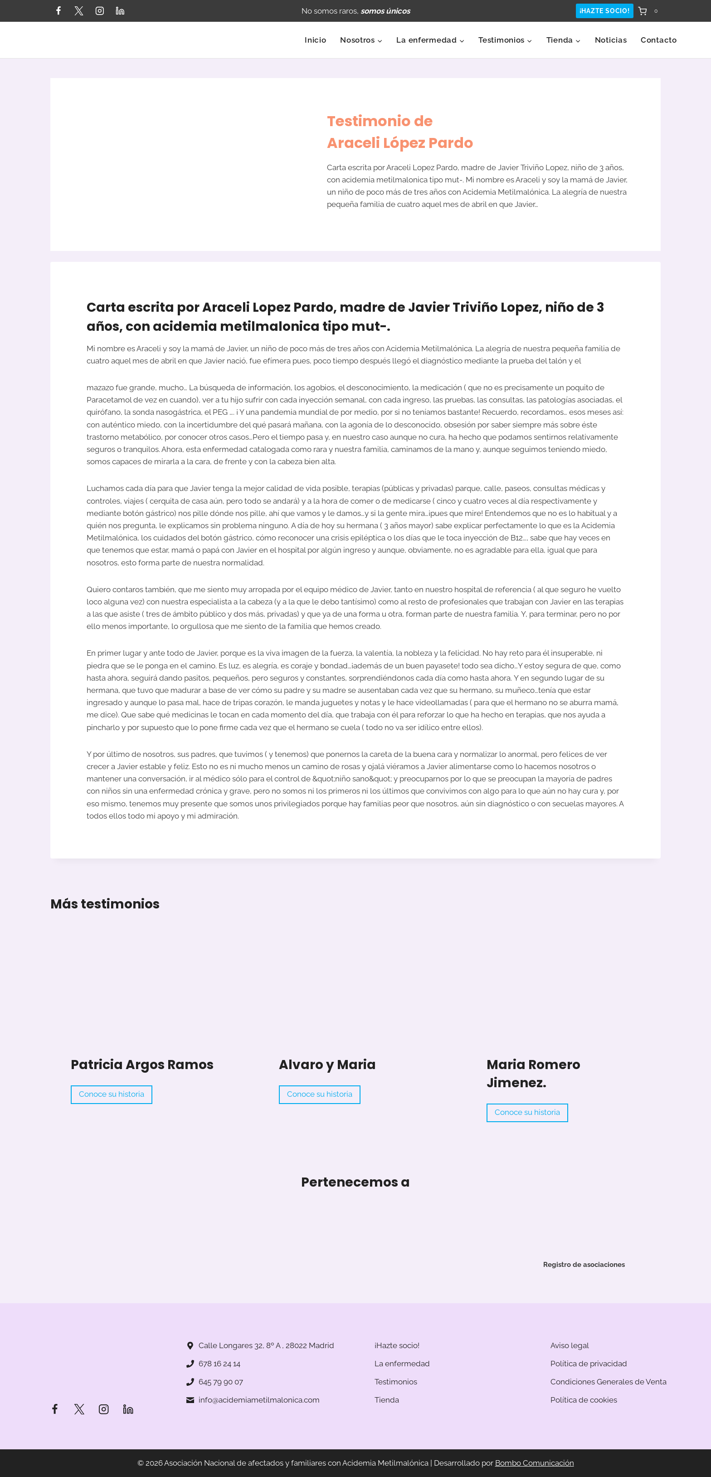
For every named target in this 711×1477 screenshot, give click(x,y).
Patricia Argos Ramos (142, 1065)
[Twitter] (79, 11)
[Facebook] (58, 11)
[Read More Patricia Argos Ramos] (147, 1000)
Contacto (659, 39)
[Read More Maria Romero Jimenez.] (563, 1000)
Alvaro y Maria (327, 1065)
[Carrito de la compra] (650, 11)
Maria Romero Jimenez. (533, 1074)
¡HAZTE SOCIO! (605, 11)
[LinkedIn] (120, 11)
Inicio (315, 39)
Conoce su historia (115, 1096)
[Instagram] (99, 11)
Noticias (611, 39)
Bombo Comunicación (534, 1462)
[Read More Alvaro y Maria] (355, 1000)
